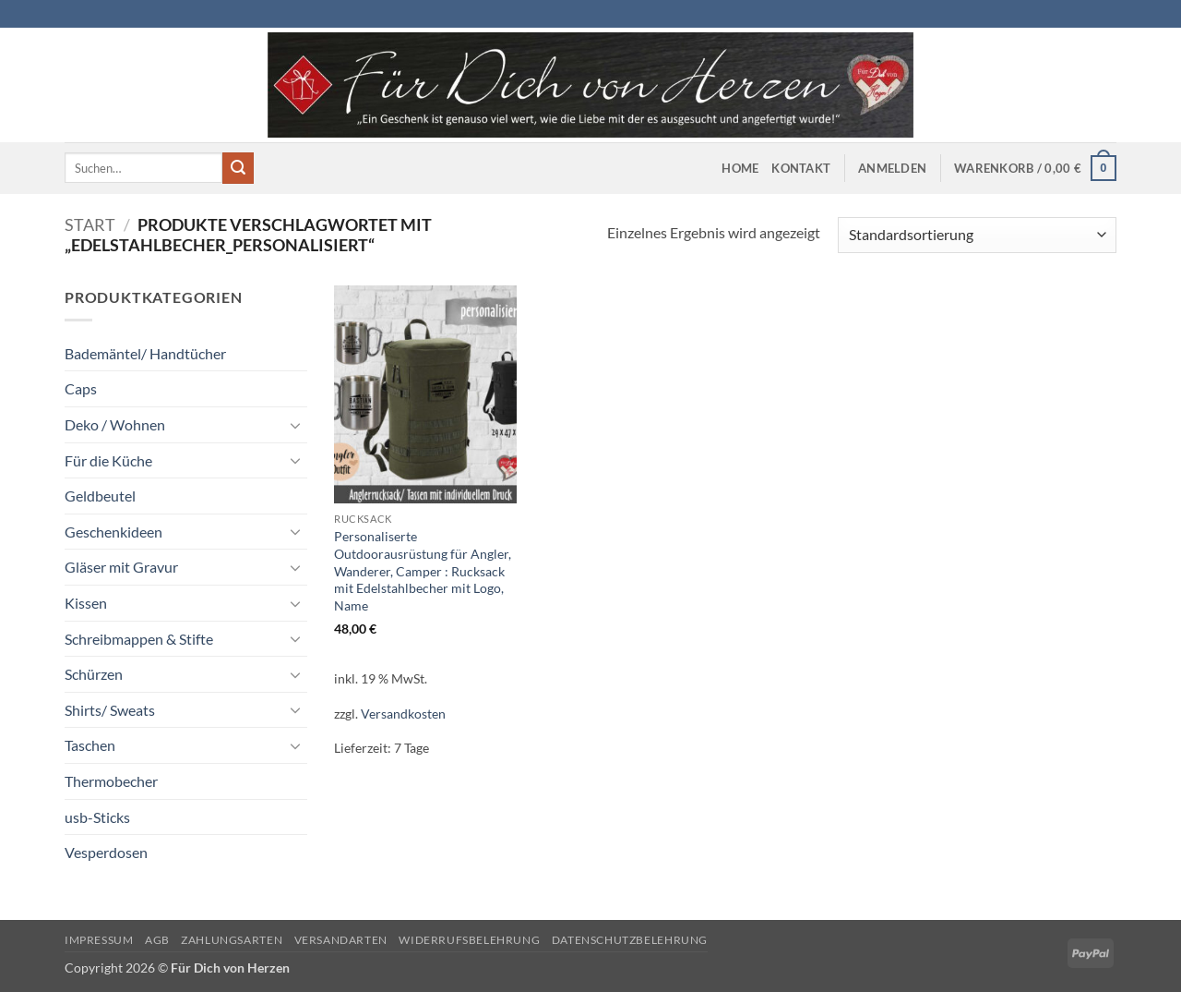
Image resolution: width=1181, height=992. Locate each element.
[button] (892, 168)
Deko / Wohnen (115, 424)
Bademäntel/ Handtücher (145, 353)
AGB (157, 940)
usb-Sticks (97, 817)
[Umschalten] (296, 425)
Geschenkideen (113, 531)
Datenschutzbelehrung (630, 940)
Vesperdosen (106, 852)
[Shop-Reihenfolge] (977, 235)
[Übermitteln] (238, 168)
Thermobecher (111, 781)
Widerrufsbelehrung (469, 940)
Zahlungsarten (231, 940)
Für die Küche (108, 460)
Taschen (90, 745)
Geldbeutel (100, 495)
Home (740, 168)
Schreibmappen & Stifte (139, 638)
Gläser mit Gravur (121, 566)
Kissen (86, 602)
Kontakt (800, 168)
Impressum (99, 940)
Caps (81, 388)
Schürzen (94, 674)
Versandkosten (403, 713)
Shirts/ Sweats (110, 710)
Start (90, 224)
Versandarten (341, 940)
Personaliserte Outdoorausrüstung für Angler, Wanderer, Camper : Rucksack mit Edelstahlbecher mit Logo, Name (422, 570)
